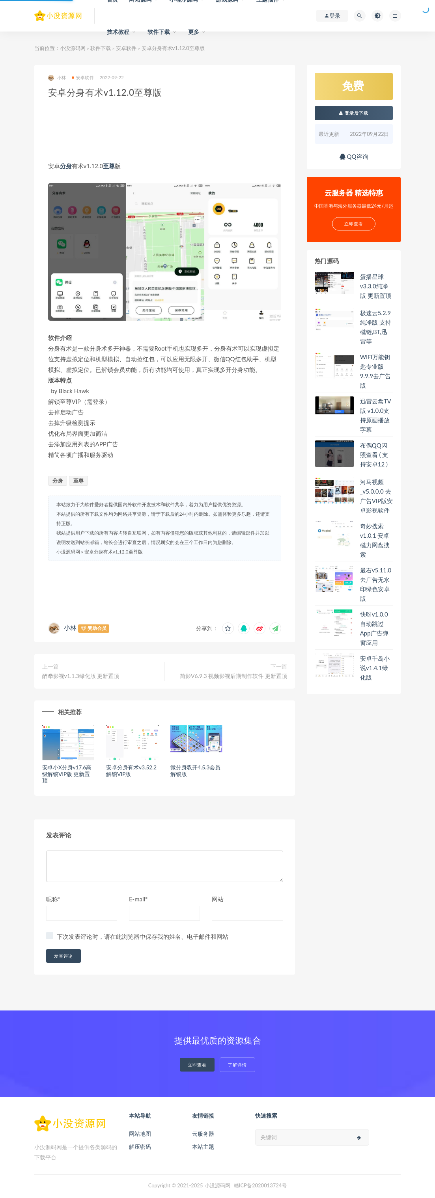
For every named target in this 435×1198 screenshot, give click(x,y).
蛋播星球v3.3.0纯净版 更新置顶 (375, 286)
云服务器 (203, 1133)
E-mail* (138, 899)
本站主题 (203, 1146)
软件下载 (158, 31)
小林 (57, 78)
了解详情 (237, 1064)
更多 (193, 31)
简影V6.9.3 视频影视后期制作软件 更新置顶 (233, 675)
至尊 (109, 165)
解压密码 (140, 1146)
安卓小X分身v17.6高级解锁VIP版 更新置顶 (67, 774)
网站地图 (140, 1133)
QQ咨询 (354, 156)
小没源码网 (73, 48)
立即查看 (197, 1064)
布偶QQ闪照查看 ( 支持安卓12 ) (374, 455)
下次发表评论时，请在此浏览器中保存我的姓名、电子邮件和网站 (142, 936)
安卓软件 (126, 48)
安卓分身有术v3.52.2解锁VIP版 (131, 770)
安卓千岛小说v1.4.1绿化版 (375, 668)
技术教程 (118, 31)
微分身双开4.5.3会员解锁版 (195, 770)
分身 (66, 165)
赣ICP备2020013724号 (260, 1185)
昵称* (53, 899)
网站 (218, 899)
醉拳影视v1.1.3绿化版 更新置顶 (80, 675)
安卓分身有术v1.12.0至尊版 (113, 552)
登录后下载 (353, 112)
